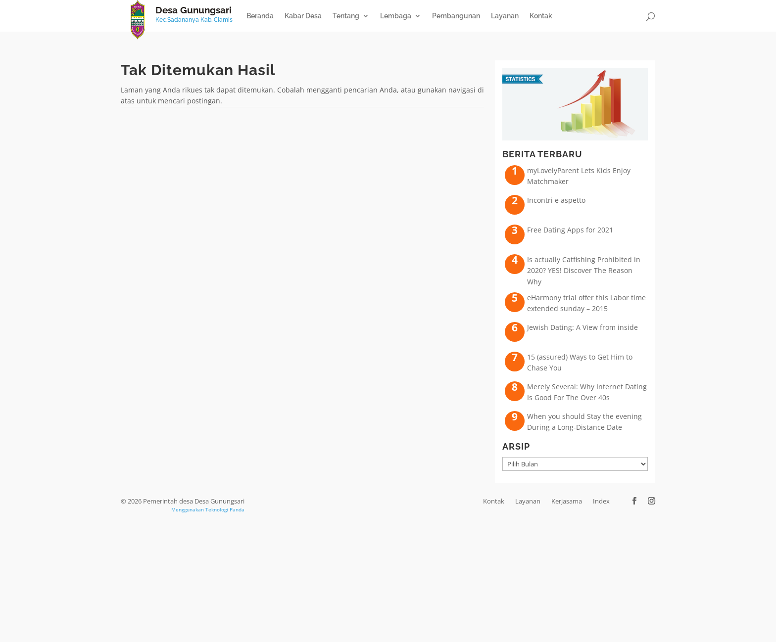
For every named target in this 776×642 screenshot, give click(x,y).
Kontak (541, 16)
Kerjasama (566, 501)
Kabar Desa (303, 16)
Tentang (346, 16)
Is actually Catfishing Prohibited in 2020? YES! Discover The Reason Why (583, 270)
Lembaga (395, 16)
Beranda (260, 16)
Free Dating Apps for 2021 (570, 229)
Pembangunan (456, 16)
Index (601, 501)
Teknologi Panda (224, 509)
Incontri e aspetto (556, 200)
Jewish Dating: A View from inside (582, 327)
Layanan (505, 16)
